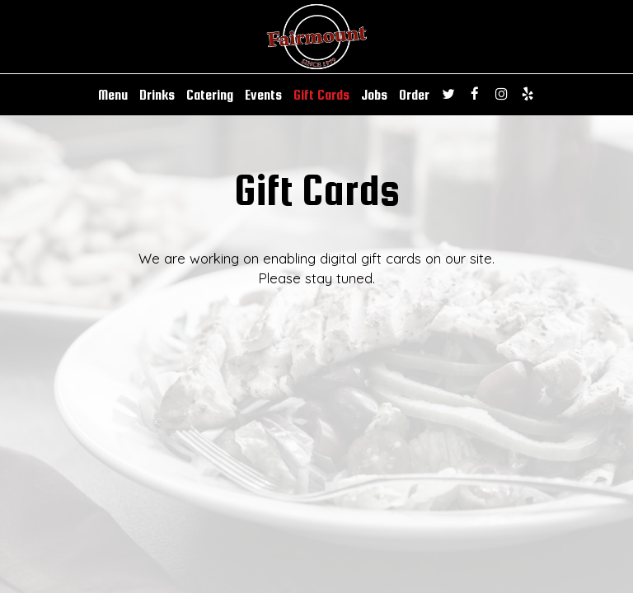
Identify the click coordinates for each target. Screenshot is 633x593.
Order (414, 94)
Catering (209, 94)
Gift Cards (321, 94)
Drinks (157, 94)
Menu (113, 94)
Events (263, 94)
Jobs (374, 94)
